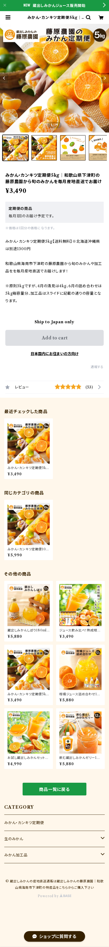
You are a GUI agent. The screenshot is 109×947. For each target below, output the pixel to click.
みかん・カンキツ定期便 (24, 822)
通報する (97, 367)
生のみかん (13, 839)
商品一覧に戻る (54, 789)
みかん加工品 (16, 855)
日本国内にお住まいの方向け (54, 353)
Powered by (55, 896)
